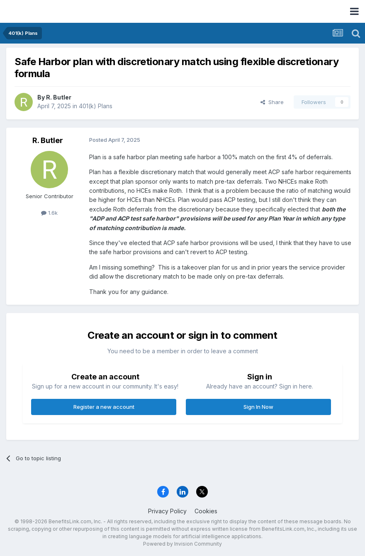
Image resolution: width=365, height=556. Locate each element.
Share (272, 102)
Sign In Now (258, 406)
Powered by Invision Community (182, 544)
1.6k (49, 212)
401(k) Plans (95, 105)
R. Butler (58, 97)
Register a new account (103, 406)
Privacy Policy (167, 511)
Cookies (206, 511)
